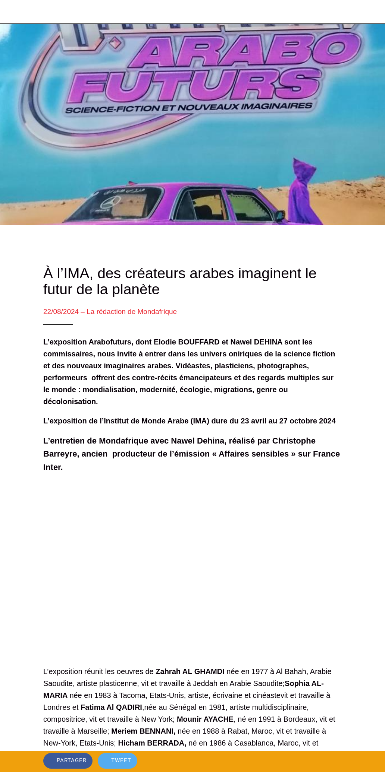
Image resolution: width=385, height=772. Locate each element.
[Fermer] (11, 11)
